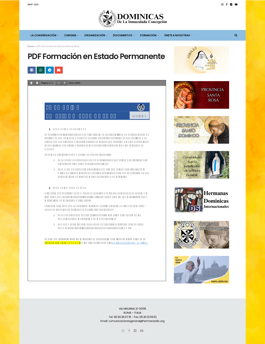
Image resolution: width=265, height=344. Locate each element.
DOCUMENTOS (122, 35)
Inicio (31, 46)
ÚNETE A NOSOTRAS (177, 35)
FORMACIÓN (148, 35)
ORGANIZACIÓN (94, 35)
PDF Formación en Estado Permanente (58, 46)
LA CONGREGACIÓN (43, 35)
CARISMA (70, 35)
